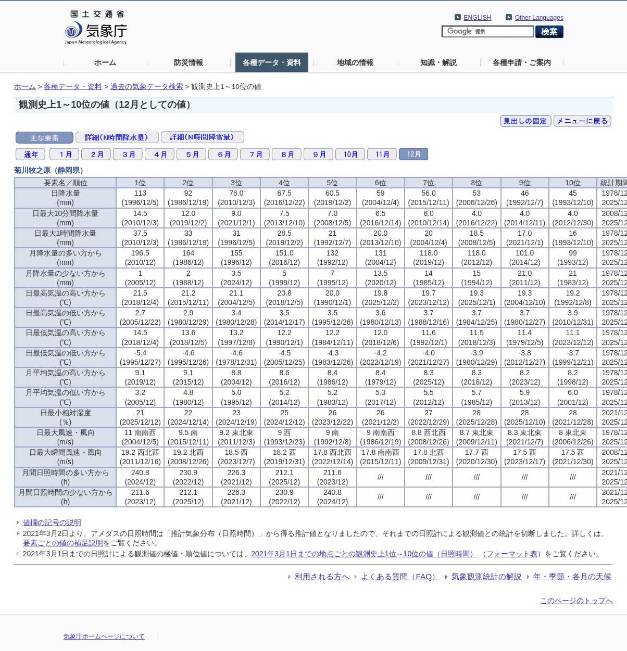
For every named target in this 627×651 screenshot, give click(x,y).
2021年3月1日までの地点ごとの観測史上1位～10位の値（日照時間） (364, 554)
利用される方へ (322, 576)
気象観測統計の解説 (487, 576)
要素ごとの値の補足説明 (63, 543)
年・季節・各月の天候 (572, 576)
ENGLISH (478, 17)
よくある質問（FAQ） (400, 576)
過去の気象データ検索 (146, 87)
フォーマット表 (511, 554)
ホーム (105, 62)
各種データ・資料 (272, 62)
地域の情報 (355, 62)
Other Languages (539, 17)
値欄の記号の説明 (52, 522)
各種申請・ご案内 (522, 62)
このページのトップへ (576, 600)
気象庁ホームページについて (104, 636)
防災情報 (188, 62)
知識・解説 (438, 62)
